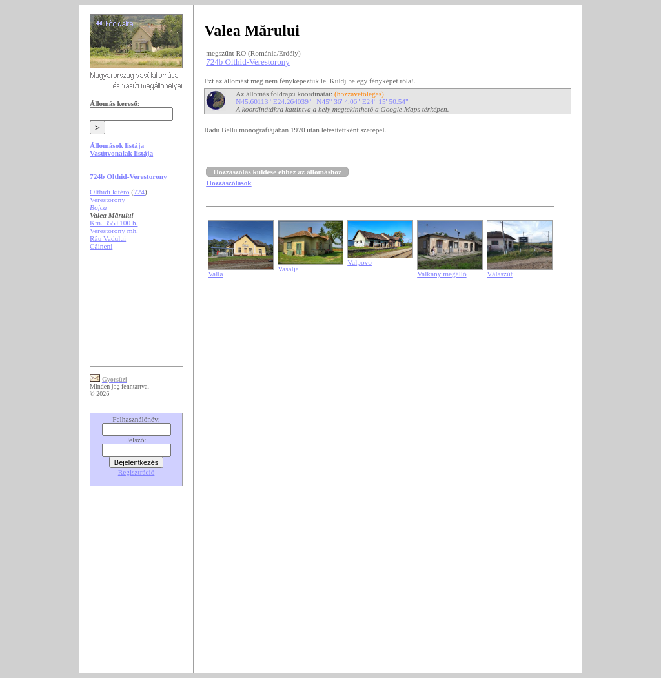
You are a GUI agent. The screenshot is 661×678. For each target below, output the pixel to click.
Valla (215, 274)
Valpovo (359, 262)
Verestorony (107, 199)
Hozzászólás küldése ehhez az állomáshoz (277, 172)
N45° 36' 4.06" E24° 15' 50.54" (362, 101)
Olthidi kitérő (109, 192)
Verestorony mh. (114, 230)
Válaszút (500, 274)
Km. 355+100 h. (113, 223)
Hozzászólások (228, 183)
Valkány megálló (441, 274)
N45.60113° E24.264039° (273, 101)
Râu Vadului (108, 238)
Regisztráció (136, 472)
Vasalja (288, 268)
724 (139, 192)
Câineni (101, 246)
